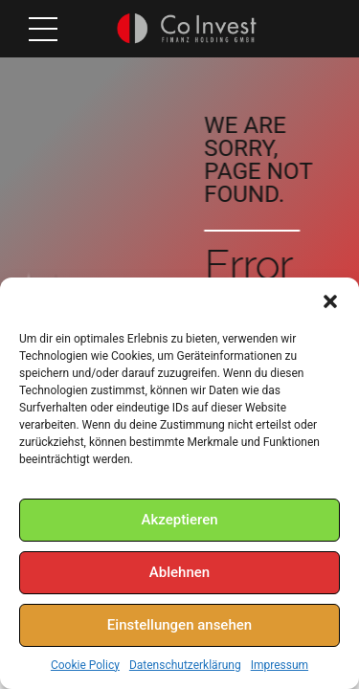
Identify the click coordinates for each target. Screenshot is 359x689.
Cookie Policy (85, 665)
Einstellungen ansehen (179, 624)
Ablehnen (179, 572)
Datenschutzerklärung (185, 665)
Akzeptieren (179, 519)
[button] (330, 301)
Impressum (279, 665)
